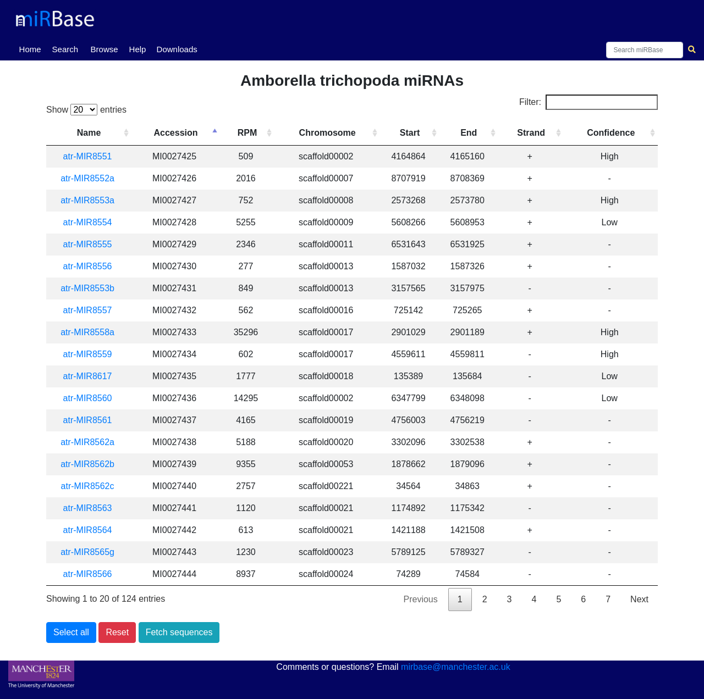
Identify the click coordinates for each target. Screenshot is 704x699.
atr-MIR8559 (87, 354)
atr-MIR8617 (87, 376)
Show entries (86, 109)
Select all (71, 632)
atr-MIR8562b (88, 464)
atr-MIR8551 (87, 156)
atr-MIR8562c (87, 486)
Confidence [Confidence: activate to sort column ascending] (611, 132)
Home (32, 48)
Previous (421, 599)
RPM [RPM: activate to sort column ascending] (248, 132)
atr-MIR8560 (87, 398)
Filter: (588, 102)
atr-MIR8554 (87, 222)
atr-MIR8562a (88, 442)
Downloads (177, 49)
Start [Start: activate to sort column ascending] (410, 132)
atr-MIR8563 (87, 508)
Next (639, 599)
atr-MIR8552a (88, 178)
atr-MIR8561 (87, 420)
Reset (117, 632)
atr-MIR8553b (88, 288)
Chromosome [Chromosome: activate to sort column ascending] (328, 132)
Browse (104, 49)
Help (137, 49)
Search (65, 49)
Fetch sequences (179, 632)
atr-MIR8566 (87, 574)
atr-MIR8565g (88, 552)
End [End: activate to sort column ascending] (468, 132)
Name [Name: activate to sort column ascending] (89, 132)
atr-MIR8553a (88, 200)
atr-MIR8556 (87, 266)
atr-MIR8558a (88, 332)
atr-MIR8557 (87, 310)
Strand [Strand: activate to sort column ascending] (531, 132)
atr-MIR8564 (87, 530)
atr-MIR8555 (87, 244)
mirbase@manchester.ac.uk (455, 667)
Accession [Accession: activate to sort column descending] (177, 132)
